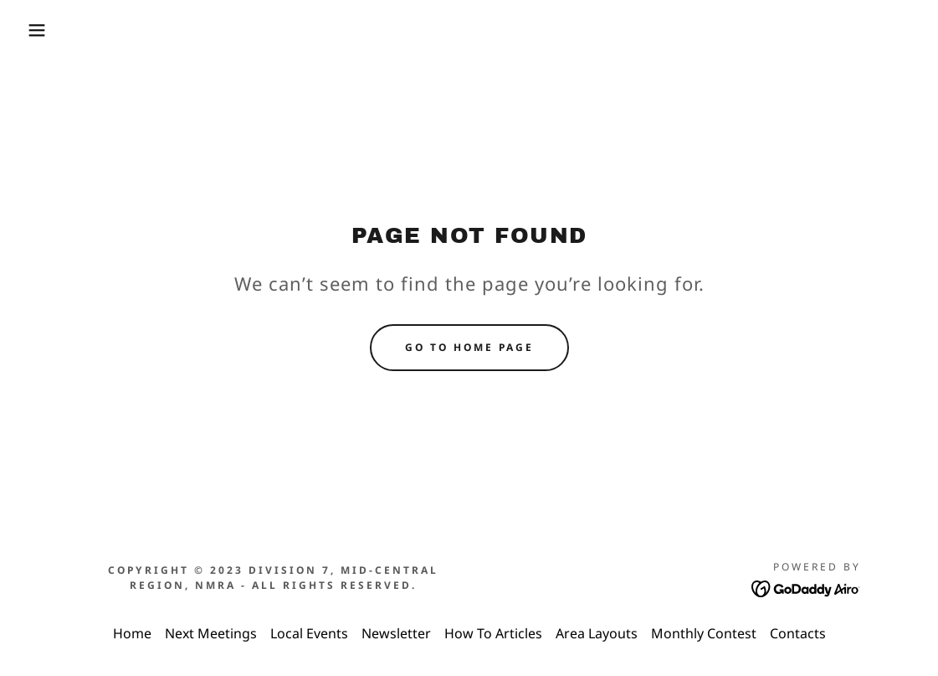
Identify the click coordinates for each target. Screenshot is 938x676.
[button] (47, 30)
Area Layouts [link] (597, 633)
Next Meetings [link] (211, 633)
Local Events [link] (309, 633)
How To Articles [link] (493, 633)
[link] (806, 587)
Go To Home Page (469, 347)
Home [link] (132, 633)
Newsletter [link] (396, 633)
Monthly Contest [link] (703, 633)
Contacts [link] (798, 633)
